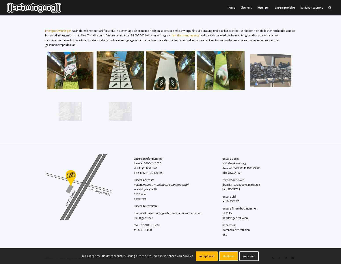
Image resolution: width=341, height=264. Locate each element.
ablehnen (229, 256)
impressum (229, 225)
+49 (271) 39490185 (150, 172)
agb (224, 234)
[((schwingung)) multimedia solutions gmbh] (34, 7)
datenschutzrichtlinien (236, 230)
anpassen (249, 256)
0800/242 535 (152, 163)
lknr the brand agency (185, 35)
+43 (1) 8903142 (147, 168)
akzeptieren (207, 256)
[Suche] (330, 7)
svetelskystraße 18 (145, 189)
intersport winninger (58, 30)
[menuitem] (231, 7)
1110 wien (140, 194)
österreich (140, 198)
